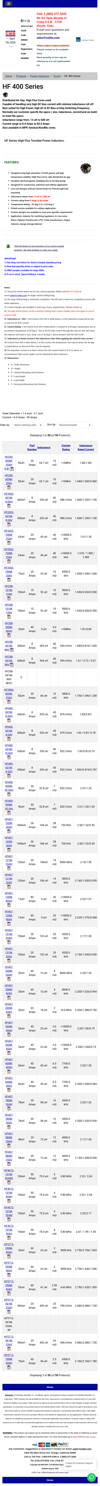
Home (8, 76)
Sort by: (51, 424)
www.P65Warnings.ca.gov (84, 1437)
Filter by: (5, 425)
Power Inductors (39, 76)
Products (21, 76)
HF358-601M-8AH (9, 645)
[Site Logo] (10, 33)
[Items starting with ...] (27, 425)
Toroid (56, 76)
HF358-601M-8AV (9, 660)
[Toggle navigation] (8, 3)
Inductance (43, 447)
